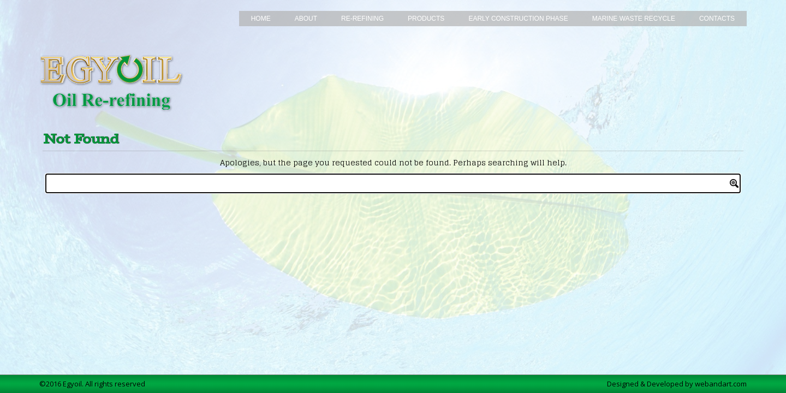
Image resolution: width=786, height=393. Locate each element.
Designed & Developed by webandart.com (677, 384)
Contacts (717, 18)
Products (426, 18)
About (306, 18)
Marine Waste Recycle (633, 18)
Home (261, 18)
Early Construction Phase (518, 18)
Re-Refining (362, 18)
